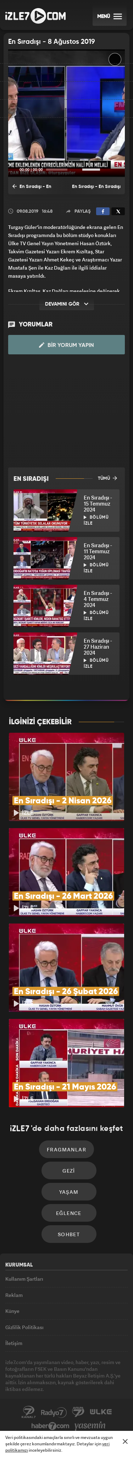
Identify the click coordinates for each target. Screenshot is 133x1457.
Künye (12, 1311)
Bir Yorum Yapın (66, 345)
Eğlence (69, 1213)
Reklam (14, 1295)
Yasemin (90, 1426)
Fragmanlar (66, 1149)
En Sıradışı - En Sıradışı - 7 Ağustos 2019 (33, 188)
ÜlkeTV (101, 1412)
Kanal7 (28, 1412)
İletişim (13, 1343)
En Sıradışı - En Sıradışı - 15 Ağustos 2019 (96, 189)
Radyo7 (54, 1412)
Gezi (68, 1170)
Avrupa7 (78, 1412)
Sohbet (69, 1234)
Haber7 (51, 1426)
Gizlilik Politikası (24, 1327)
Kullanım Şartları (24, 1278)
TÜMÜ (107, 478)
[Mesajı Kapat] (125, 1441)
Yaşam (69, 1191)
